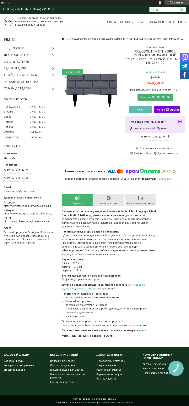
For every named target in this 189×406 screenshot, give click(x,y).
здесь (142, 330)
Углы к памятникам (154, 368)
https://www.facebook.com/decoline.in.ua (27, 206)
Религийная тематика (108, 369)
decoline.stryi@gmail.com (19, 191)
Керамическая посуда (109, 374)
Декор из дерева (14, 369)
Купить (141, 109)
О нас (140, 22)
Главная (111, 22)
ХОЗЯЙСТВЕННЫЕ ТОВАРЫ (20, 75)
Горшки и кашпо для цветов (66, 369)
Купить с (167, 109)
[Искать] (181, 9)
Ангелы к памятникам (155, 364)
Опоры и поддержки (62, 365)
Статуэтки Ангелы (106, 365)
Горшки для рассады (62, 382)
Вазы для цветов (106, 378)
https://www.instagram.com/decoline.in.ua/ (28, 213)
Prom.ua (111, 398)
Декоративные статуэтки (110, 361)
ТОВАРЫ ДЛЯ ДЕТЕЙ (17, 88)
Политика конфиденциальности (115, 402)
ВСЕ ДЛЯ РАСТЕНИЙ (16, 61)
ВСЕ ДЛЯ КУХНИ (14, 48)
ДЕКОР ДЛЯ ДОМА (16, 55)
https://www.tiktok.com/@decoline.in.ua (26, 221)
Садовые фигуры (14, 361)
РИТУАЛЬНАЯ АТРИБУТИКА (21, 81)
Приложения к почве (62, 361)
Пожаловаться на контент (83, 402)
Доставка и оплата (161, 22)
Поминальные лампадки (157, 372)
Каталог (125, 22)
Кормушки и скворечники (19, 365)
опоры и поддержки (88, 288)
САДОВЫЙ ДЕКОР (15, 68)
